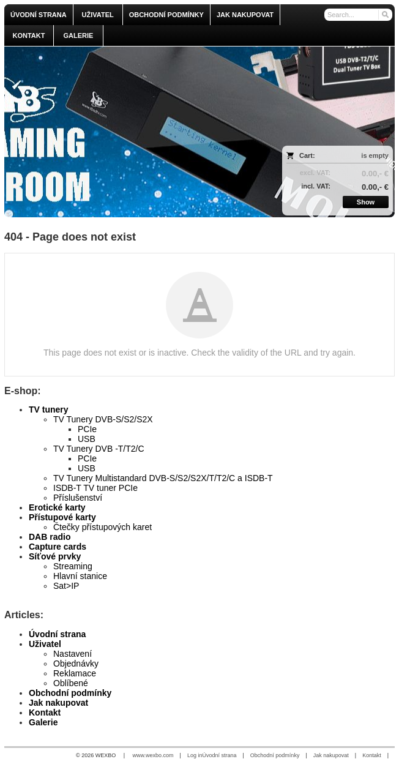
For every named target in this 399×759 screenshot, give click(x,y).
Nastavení (72, 654)
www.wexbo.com (153, 755)
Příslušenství (77, 498)
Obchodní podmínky (70, 693)
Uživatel (45, 644)
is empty (375, 155)
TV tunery (49, 409)
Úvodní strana (57, 634)
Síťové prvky (55, 556)
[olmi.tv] (151, 132)
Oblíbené (70, 683)
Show (366, 202)
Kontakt (45, 712)
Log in (195, 755)
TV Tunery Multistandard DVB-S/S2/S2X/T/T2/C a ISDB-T (163, 478)
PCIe (87, 429)
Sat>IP (66, 586)
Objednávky (76, 663)
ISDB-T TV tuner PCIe (95, 488)
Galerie (43, 722)
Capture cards (57, 546)
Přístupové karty (62, 517)
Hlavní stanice (80, 576)
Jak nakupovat (58, 703)
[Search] (384, 14)
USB (86, 439)
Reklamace (74, 673)
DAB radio (49, 537)
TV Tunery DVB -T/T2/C (98, 449)
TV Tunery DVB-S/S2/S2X (103, 419)
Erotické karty (57, 507)
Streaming (72, 566)
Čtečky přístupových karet (102, 527)
